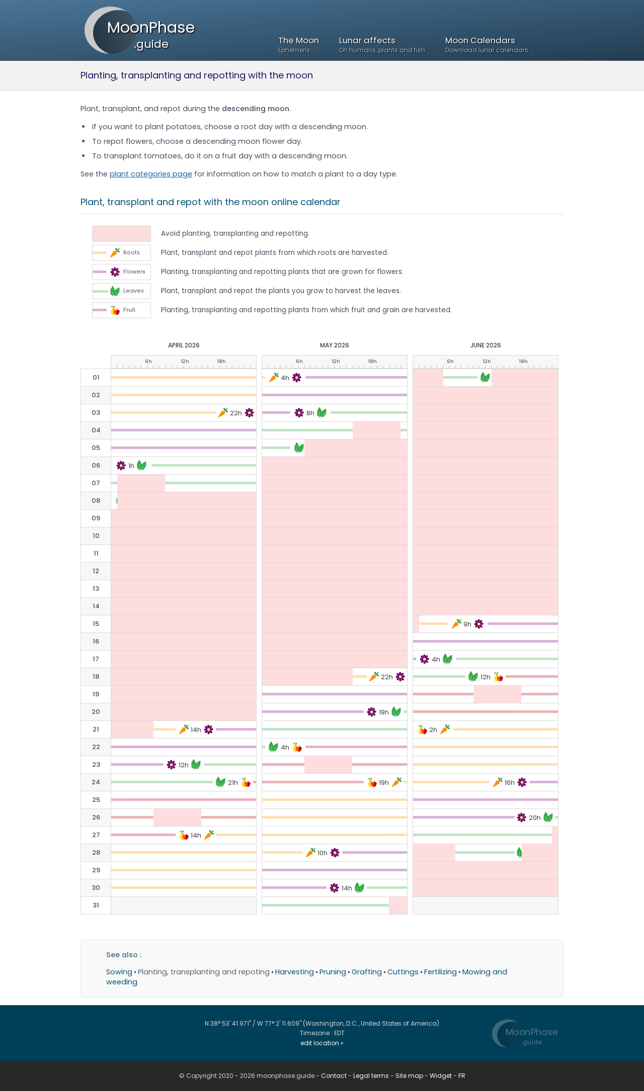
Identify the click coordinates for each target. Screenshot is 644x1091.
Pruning (332, 972)
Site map (409, 1075)
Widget (441, 1075)
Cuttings (403, 972)
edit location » (322, 1043)
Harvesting (294, 972)
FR (461, 1075)
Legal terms (371, 1075)
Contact (334, 1075)
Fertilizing (440, 972)
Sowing (119, 972)
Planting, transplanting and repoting (204, 972)
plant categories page (151, 174)
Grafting (367, 972)
